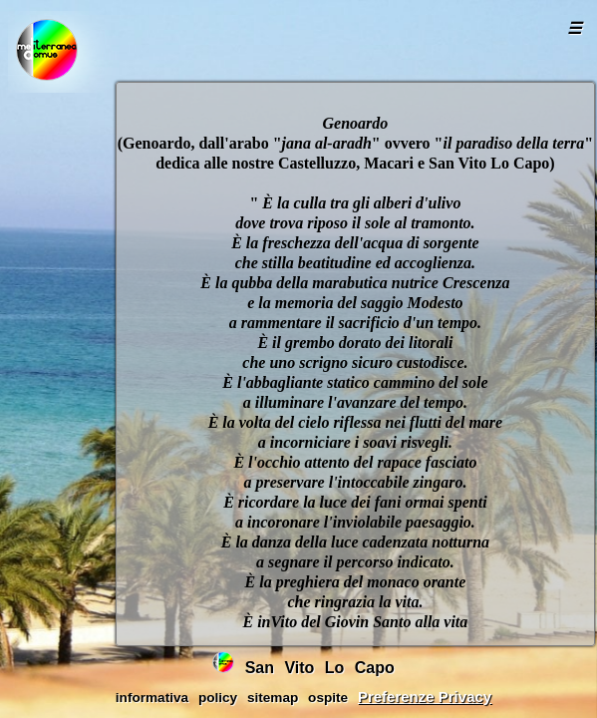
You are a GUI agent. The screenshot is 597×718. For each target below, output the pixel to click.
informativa (152, 697)
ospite (328, 697)
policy (217, 697)
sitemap (272, 697)
